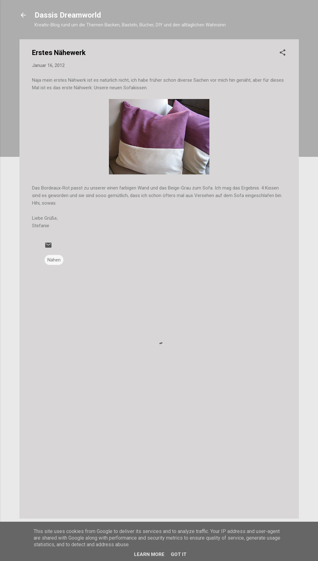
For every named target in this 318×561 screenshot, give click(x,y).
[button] (282, 53)
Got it (178, 554)
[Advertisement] (159, 460)
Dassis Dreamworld (68, 15)
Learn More (149, 554)
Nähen (54, 260)
